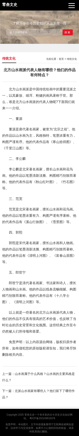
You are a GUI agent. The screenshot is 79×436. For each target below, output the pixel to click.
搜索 (67, 32)
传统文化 (72, 59)
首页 (61, 59)
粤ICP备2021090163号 (42, 418)
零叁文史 (29, 414)
